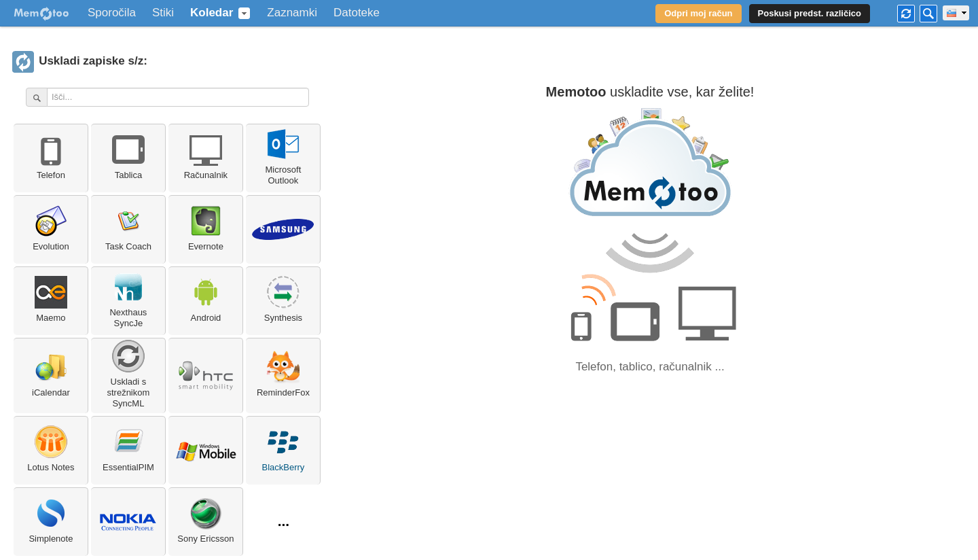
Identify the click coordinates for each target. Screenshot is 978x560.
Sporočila (112, 13)
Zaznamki (292, 13)
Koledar (211, 13)
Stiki (163, 13)
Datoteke (356, 13)
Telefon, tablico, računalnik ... (649, 367)
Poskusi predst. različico (809, 13)
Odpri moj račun (698, 13)
